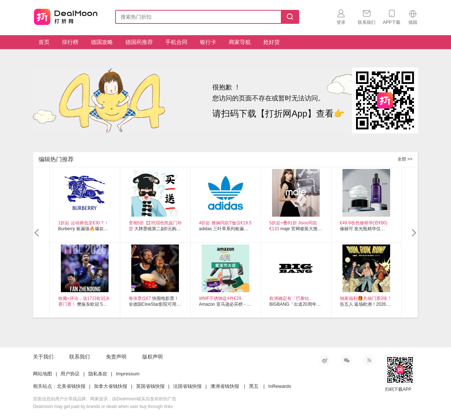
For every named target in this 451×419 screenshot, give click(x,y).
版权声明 (152, 357)
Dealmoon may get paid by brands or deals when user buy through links (103, 406)
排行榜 (70, 42)
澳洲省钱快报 (224, 386)
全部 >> (404, 159)
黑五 (253, 386)
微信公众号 (346, 360)
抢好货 (271, 42)
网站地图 (42, 373)
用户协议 (70, 373)
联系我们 (79, 357)
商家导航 (240, 42)
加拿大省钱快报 (110, 386)
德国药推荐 (139, 42)
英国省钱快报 (150, 386)
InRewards (279, 386)
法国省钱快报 (187, 386)
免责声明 (116, 357)
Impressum (127, 373)
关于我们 (43, 357)
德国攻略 (102, 42)
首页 (44, 42)
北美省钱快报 (71, 386)
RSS (368, 360)
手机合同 (176, 42)
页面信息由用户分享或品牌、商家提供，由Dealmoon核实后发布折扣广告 (104, 398)
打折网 (66, 15)
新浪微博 (324, 360)
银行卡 (208, 42)
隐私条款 (97, 373)
